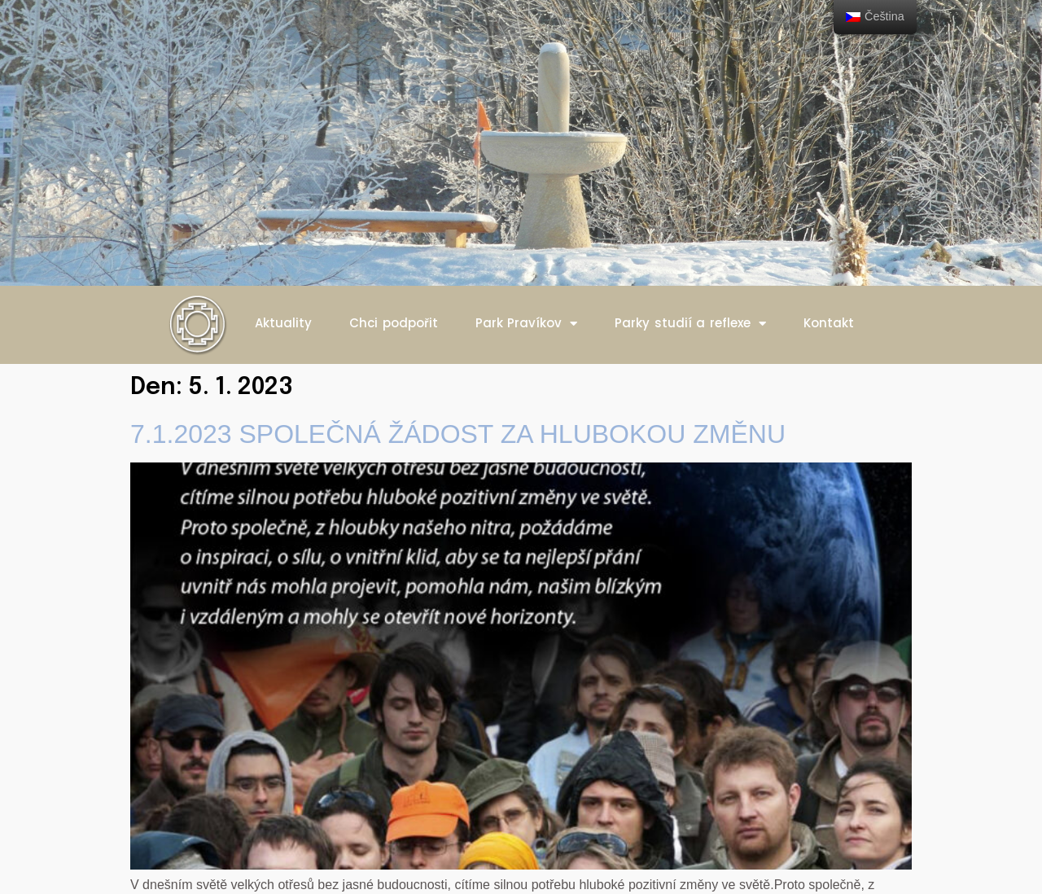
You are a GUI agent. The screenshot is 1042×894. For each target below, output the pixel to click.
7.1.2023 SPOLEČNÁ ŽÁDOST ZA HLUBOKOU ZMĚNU (458, 434)
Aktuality (283, 322)
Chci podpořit (393, 322)
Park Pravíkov (526, 323)
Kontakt (828, 322)
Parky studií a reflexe (690, 323)
